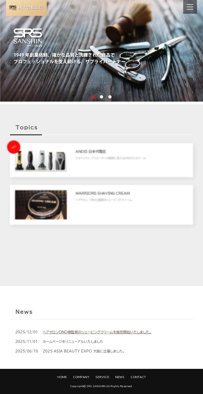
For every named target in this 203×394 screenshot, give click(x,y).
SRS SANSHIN (95, 386)
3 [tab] (110, 96)
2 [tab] (101, 96)
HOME (62, 376)
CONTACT (138, 376)
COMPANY (81, 376)
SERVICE (102, 376)
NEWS (119, 376)
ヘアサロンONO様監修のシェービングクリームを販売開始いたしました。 (97, 332)
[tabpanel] (101, 51)
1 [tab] (93, 96)
